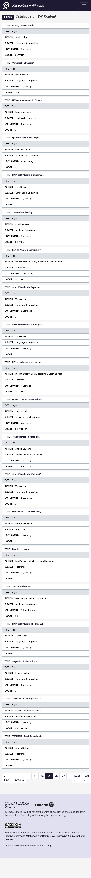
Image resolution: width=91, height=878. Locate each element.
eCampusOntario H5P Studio (23, 5)
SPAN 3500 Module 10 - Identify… (27, 474)
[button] (8, 17)
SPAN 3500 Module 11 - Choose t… (28, 624)
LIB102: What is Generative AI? (26, 250)
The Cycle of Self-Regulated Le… (27, 698)
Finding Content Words (23, 25)
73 (34, 776)
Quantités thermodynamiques (26, 137)
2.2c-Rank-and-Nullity (22, 212)
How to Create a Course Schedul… (28, 399)
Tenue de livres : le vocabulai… (26, 437)
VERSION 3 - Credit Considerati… (27, 736)
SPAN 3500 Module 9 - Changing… (28, 325)
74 (42, 776)
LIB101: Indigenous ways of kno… (28, 362)
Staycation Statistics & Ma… (25, 661)
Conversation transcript (23, 63)
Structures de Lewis (21, 586)
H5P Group (45, 845)
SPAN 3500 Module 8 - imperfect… (28, 175)
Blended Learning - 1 (22, 549)
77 (63, 776)
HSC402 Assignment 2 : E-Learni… (28, 100)
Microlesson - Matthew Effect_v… (27, 511)
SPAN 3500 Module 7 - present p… (28, 287)
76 (56, 776)
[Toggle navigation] (83, 5)
